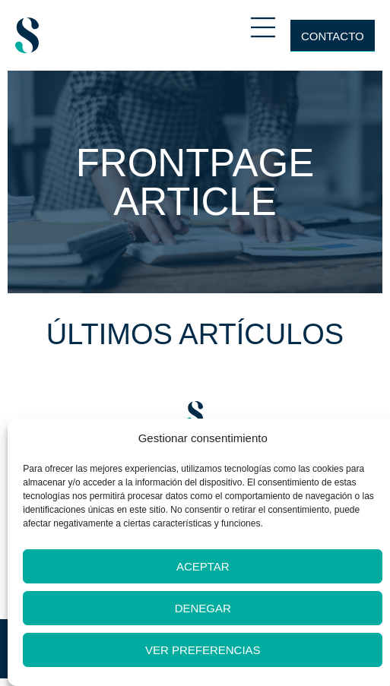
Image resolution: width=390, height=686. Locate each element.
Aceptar (203, 566)
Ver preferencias (203, 649)
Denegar (203, 608)
